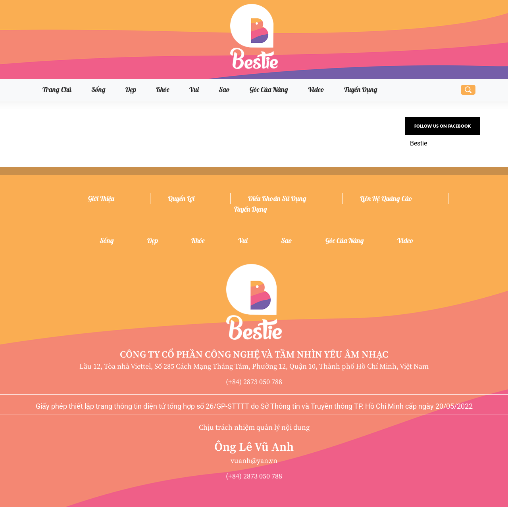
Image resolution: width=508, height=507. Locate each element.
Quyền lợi (181, 198)
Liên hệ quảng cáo (386, 198)
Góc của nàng (269, 89)
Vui (194, 89)
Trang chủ (56, 89)
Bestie (418, 143)
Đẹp (130, 89)
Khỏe (162, 89)
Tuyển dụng (360, 89)
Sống (98, 89)
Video (316, 89)
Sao (224, 89)
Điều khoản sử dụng (277, 198)
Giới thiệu (101, 198)
